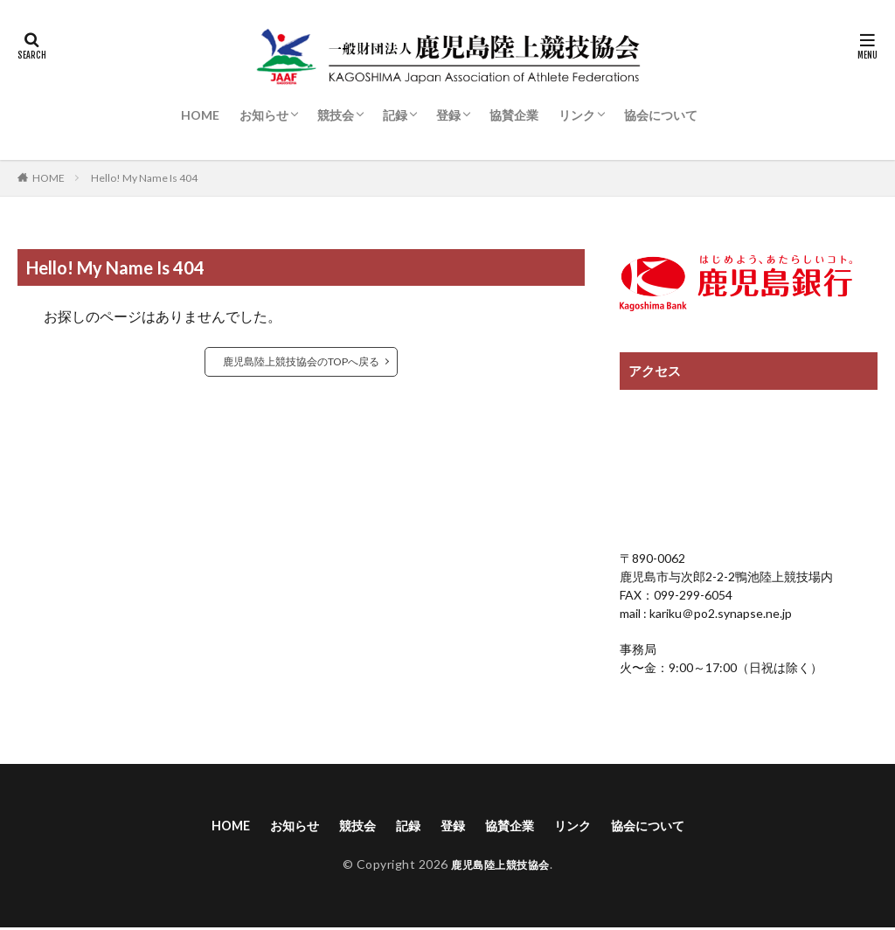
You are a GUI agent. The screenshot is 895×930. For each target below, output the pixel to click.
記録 (395, 115)
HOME (200, 115)
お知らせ (263, 115)
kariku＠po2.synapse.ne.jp (719, 613)
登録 (448, 115)
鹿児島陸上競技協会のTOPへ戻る (301, 361)
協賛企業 (513, 115)
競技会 (335, 115)
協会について (660, 115)
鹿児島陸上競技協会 (500, 866)
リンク (577, 115)
